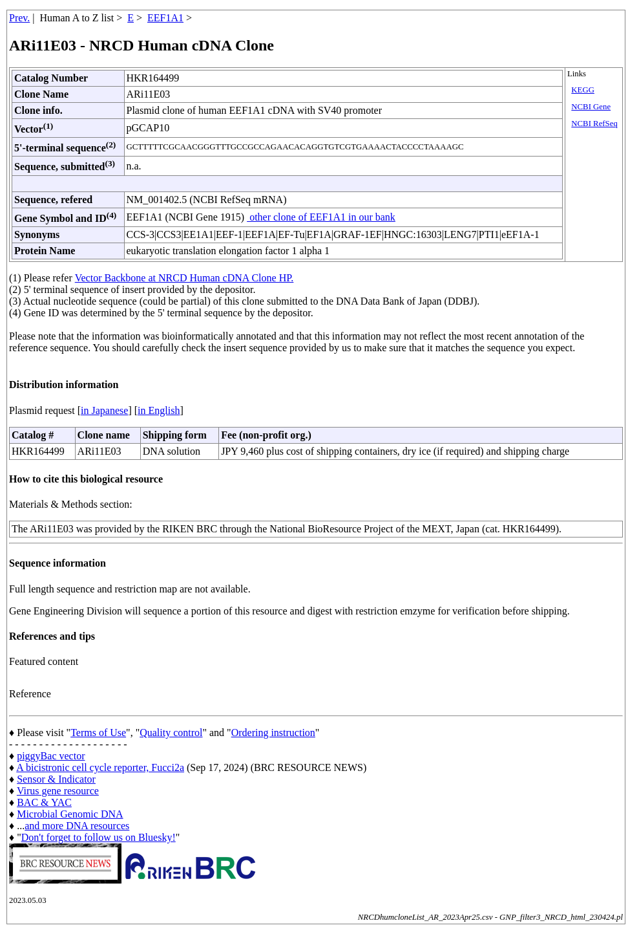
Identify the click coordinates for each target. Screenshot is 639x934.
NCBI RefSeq (594, 123)
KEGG (582, 89)
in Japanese (104, 410)
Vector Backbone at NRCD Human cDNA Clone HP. (184, 277)
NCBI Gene (591, 106)
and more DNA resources (77, 825)
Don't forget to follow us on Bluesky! (98, 837)
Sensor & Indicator (56, 779)
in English (159, 410)
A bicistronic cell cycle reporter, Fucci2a (100, 767)
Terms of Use (98, 732)
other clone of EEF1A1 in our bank (321, 217)
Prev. (19, 17)
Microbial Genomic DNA (70, 814)
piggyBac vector (51, 755)
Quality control (171, 732)
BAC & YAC (44, 802)
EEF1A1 (165, 17)
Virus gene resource (58, 790)
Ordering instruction (273, 732)
